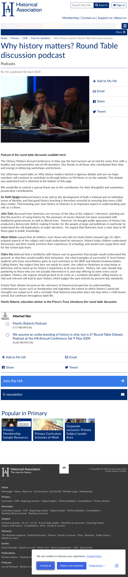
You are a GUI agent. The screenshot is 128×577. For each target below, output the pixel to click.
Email (98, 91)
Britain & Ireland (28, 567)
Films (42, 526)
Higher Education (79, 26)
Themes (52, 535)
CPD (22, 32)
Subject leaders (62, 32)
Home (4, 38)
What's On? (43, 548)
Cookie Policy (94, 556)
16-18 (33, 523)
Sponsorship (86, 548)
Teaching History (28, 557)
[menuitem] (10, 26)
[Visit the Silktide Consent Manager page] (116, 565)
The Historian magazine (14, 535)
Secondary (31, 26)
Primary (10, 26)
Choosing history (95, 523)
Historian (105, 26)
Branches (89, 535)
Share (98, 101)
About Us (27, 491)
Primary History (102, 501)
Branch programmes (61, 548)
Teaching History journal (14, 513)
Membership (70, 18)
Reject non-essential (71, 565)
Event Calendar (9, 548)
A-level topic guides (48, 523)
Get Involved (40, 491)
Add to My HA (104, 81)
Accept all (45, 565)
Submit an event (10, 538)
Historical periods (11, 523)
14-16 (25, 523)
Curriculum (8, 32)
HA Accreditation (84, 32)
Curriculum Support (11, 510)
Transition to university (73, 523)
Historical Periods (37, 535)
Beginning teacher (39, 32)
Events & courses (56, 526)
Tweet (99, 111)
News (17, 491)
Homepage (7, 491)
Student (52, 26)
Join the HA (55, 491)
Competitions (85, 501)
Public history (103, 535)
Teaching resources (38, 513)
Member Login (70, 491)
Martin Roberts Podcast (30, 323)
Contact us (88, 18)
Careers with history (12, 526)
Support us (105, 18)
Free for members (40, 38)
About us (120, 18)
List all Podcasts (10, 567)
